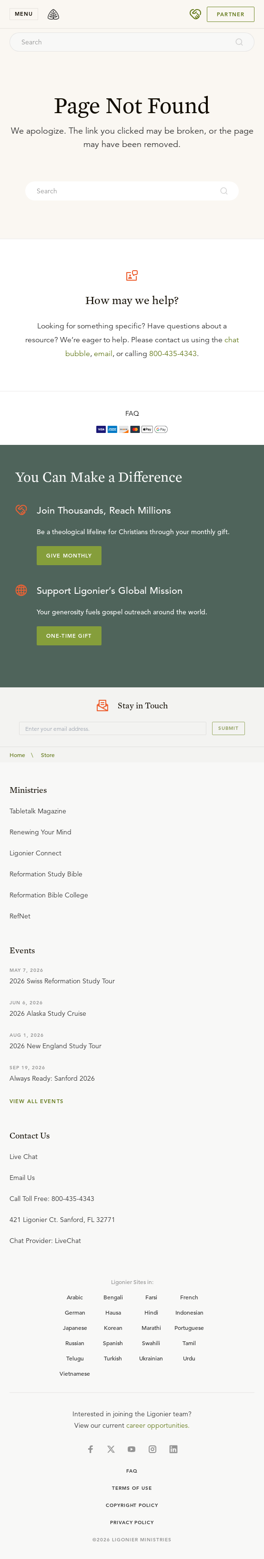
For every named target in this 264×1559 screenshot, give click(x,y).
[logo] (53, 14)
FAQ (132, 413)
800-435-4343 (173, 353)
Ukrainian (151, 1358)
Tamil (189, 1343)
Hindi (151, 1312)
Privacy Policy (132, 1522)
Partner (230, 14)
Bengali (113, 1297)
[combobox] (119, 42)
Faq (132, 1471)
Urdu (189, 1358)
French (189, 1297)
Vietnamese (75, 1373)
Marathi (151, 1327)
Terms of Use (132, 1488)
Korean (113, 1327)
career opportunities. (158, 1425)
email (103, 353)
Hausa (113, 1312)
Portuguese (189, 1327)
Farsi (151, 1297)
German (75, 1312)
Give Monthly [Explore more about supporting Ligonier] (69, 555)
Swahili (151, 1343)
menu (24, 14)
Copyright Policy (132, 1505)
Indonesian (189, 1312)
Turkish (113, 1358)
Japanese (75, 1327)
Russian (74, 1343)
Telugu (75, 1358)
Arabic (75, 1297)
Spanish (113, 1343)
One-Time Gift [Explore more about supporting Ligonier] (69, 635)
